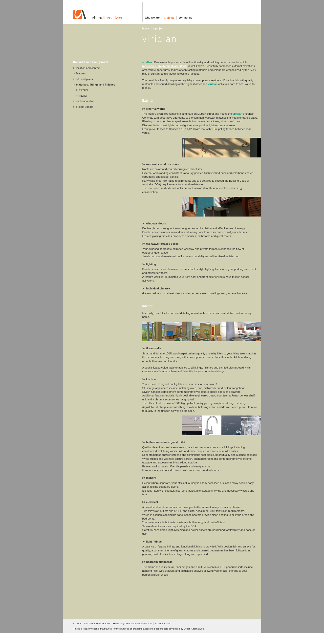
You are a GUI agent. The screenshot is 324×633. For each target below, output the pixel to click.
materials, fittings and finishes (95, 84)
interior (83, 95)
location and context (88, 67)
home (145, 28)
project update (84, 106)
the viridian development (90, 62)
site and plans (84, 79)
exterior (83, 89)
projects (169, 17)
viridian (212, 84)
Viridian (147, 62)
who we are (152, 17)
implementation (85, 101)
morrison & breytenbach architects (164, 66)
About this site (162, 623)
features (81, 73)
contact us (185, 17)
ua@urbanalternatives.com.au (136, 623)
